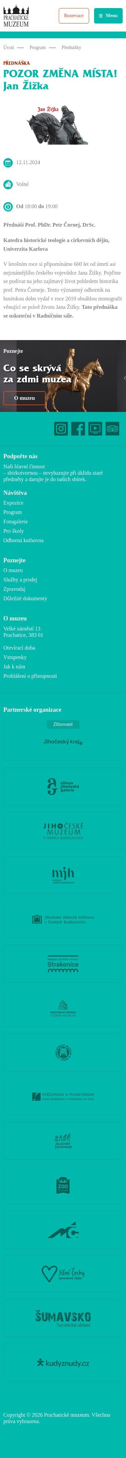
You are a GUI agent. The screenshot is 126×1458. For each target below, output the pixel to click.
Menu (112, 15)
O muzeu (24, 398)
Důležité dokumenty (25, 598)
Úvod (8, 47)
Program (38, 47)
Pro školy (13, 531)
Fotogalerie (15, 521)
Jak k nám (14, 666)
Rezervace (74, 15)
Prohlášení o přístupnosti (30, 676)
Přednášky (71, 47)
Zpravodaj (14, 589)
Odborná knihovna (23, 540)
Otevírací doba (19, 648)
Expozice (13, 503)
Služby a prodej (20, 579)
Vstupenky (15, 657)
